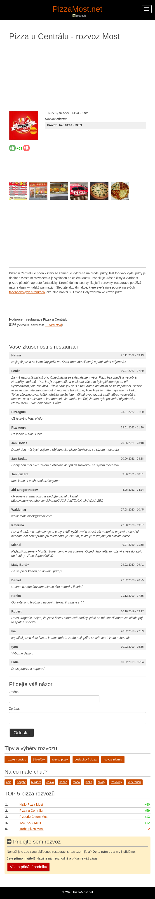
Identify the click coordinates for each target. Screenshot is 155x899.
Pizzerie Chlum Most (33, 816)
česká (50, 782)
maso (76, 782)
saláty (101, 782)
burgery (36, 782)
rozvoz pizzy (60, 759)
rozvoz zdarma (112, 759)
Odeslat (22, 732)
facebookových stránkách (27, 292)
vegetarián (134, 782)
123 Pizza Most (30, 823)
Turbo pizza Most (31, 829)
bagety (21, 782)
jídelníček (39, 759)
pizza (88, 782)
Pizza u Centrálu (31, 810)
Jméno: (14, 692)
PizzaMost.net (77, 9)
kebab (63, 782)
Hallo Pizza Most (31, 804)
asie (8, 782)
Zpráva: (14, 708)
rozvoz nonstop (16, 759)
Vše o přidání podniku (28, 867)
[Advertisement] (77, 74)
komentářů (53, 325)
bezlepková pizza (86, 759)
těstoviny (116, 782)
